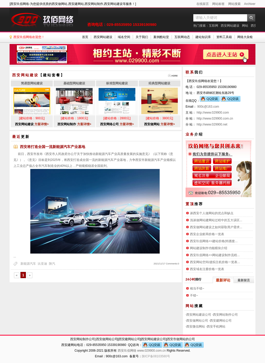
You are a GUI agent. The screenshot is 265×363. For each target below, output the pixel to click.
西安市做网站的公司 (181, 339)
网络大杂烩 (245, 37)
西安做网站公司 (197, 320)
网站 (245, 25)
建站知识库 (203, 37)
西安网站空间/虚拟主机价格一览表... (215, 262)
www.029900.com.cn (151, 350)
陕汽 (52, 263)
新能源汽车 (28, 263)
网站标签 (218, 4)
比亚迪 (42, 263)
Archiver (249, 4)
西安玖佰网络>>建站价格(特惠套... (214, 241)
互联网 (213, 25)
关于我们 (142, 37)
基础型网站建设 (74, 83)
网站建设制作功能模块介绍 (208, 248)
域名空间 (124, 37)
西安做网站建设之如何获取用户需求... (216, 227)
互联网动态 (182, 37)
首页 (85, 37)
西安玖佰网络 (127, 350)
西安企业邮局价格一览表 (207, 234)
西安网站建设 (230, 25)
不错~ (194, 295)
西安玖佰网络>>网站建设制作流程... (215, 255)
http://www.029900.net (212, 124)
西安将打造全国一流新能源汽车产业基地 (52, 147)
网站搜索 (234, 4)
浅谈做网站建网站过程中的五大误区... (216, 220)
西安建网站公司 (221, 320)
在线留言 (202, 4)
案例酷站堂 (161, 37)
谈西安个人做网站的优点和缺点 (211, 213)
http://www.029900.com (213, 112)
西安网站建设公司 (198, 314)
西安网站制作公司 (225, 314)
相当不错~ (197, 288)
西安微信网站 (195, 326)
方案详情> (41, 124)
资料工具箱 (224, 37)
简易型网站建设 (32, 83)
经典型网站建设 (159, 83)
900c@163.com (208, 106)
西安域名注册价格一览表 (207, 269)
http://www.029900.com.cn (215, 118)
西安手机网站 (216, 326)
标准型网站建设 (117, 83)
